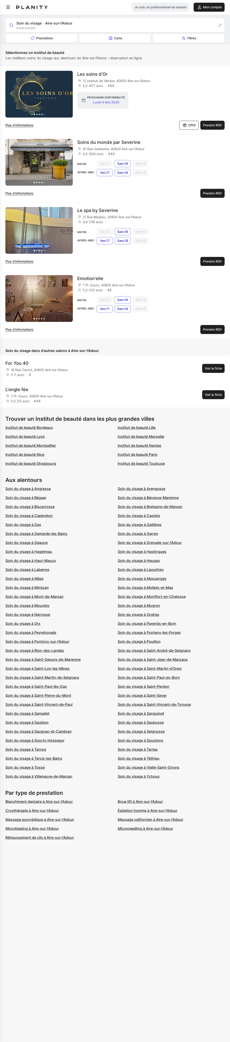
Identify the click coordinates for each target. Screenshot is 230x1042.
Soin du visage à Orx (22, 623)
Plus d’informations (19, 125)
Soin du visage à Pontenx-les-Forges (149, 632)
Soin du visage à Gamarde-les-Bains (36, 533)
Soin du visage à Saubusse (141, 722)
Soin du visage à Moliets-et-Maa (145, 587)
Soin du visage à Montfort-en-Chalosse (152, 596)
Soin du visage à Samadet (27, 713)
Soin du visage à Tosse (25, 767)
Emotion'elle (90, 278)
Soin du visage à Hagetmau (28, 551)
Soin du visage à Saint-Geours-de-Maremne (43, 659)
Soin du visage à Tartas (138, 749)
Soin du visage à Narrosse (27, 614)
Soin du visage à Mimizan (27, 587)
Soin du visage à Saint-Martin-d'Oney (150, 668)
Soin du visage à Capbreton (29, 515)
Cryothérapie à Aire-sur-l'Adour (32, 810)
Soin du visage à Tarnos (25, 749)
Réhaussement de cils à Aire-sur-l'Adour (39, 837)
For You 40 (17, 363)
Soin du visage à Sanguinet (141, 713)
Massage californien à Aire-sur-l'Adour (150, 819)
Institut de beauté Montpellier (30, 445)
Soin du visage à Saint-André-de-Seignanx (154, 650)
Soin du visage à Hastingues (142, 551)
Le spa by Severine (97, 210)
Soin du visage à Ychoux (139, 776)
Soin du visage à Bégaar (25, 497)
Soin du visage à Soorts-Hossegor (34, 740)
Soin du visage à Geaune (26, 542)
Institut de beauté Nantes (139, 445)
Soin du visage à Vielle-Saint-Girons (148, 767)
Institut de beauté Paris (137, 454)
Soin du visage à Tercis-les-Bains (33, 758)
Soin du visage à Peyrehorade (30, 632)
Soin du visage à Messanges (142, 578)
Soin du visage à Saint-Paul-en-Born (149, 677)
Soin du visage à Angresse (28, 488)
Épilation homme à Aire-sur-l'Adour (147, 810)
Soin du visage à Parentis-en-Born (147, 623)
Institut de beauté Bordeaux (29, 427)
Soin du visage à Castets (139, 515)
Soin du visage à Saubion (27, 722)
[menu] (8, 7)
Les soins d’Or (92, 74)
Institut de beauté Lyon (25, 436)
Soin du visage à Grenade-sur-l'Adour (150, 542)
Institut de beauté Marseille (141, 436)
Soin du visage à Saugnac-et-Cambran (38, 731)
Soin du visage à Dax (23, 524)
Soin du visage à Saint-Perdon (143, 686)
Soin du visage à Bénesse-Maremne (148, 497)
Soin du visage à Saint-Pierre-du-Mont (38, 695)
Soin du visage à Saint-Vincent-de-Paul (39, 704)
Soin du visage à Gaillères (139, 524)
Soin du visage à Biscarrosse (30, 506)
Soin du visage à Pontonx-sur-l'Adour (37, 641)
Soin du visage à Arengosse (141, 488)
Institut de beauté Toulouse (141, 463)
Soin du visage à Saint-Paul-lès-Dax (36, 686)
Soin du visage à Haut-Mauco (30, 560)
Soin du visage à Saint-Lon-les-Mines (37, 668)
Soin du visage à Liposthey (141, 569)
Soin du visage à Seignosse (141, 731)
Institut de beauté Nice (24, 454)
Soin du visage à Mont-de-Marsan (34, 596)
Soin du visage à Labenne (27, 569)
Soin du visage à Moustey (27, 605)
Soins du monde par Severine (108, 142)
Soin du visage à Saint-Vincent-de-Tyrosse (154, 704)
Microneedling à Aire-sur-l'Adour (145, 828)
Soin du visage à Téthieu (138, 758)
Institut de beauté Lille (137, 427)
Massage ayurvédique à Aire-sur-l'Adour (39, 819)
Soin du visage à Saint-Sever (142, 695)
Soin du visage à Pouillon (139, 641)
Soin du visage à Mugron (139, 605)
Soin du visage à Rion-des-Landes (34, 650)
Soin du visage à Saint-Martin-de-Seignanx (42, 677)
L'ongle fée (16, 389)
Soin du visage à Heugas (139, 560)
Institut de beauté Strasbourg (30, 463)
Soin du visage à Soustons (140, 740)
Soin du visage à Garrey (138, 533)
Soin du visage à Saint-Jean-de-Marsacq (153, 659)
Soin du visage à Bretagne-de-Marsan (150, 506)
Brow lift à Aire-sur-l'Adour (140, 801)
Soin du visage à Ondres (138, 614)
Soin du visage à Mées (24, 578)
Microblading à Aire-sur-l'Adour (32, 828)
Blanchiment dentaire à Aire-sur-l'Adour (39, 801)
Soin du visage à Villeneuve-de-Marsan (38, 776)
